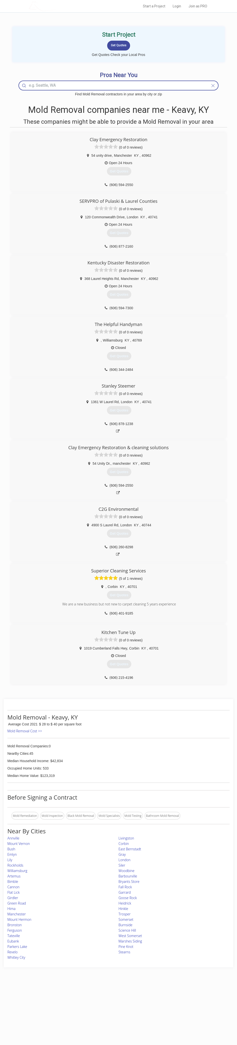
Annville (13, 838)
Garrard (124, 892)
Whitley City (16, 957)
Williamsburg (17, 870)
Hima (11, 908)
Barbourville (127, 876)
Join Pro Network (104, 998)
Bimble (12, 881)
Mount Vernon (18, 843)
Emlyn (12, 854)
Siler (121, 865)
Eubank (13, 941)
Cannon (13, 887)
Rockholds (15, 865)
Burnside (125, 925)
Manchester (16, 914)
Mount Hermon (19, 919)
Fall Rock (125, 887)
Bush (11, 849)
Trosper (124, 914)
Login (177, 6)
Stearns (124, 952)
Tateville (13, 935)
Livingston (126, 838)
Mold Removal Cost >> (24, 731)
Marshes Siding (130, 941)
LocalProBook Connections (175, 1015)
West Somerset (130, 935)
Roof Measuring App (106, 1009)
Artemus (13, 876)
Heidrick (124, 903)
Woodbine (126, 870)
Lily (9, 859)
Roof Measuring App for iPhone (114, 1015)
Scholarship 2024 (168, 998)
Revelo (12, 952)
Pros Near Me (53, 1004)
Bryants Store (128, 881)
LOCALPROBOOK (57, 6)
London (124, 859)
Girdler (12, 897)
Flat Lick (13, 892)
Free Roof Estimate (56, 1015)
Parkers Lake (17, 946)
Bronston (14, 925)
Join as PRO (197, 6)
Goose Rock (127, 897)
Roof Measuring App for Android (114, 1020)
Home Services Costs (58, 998)
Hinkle (123, 908)
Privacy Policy (166, 1004)
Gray (122, 854)
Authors (162, 1009)
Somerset (125, 919)
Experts (98, 1004)
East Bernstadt (129, 849)
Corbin (123, 843)
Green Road (16, 903)
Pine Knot (125, 946)
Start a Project (154, 6)
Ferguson (14, 930)
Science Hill (127, 930)
